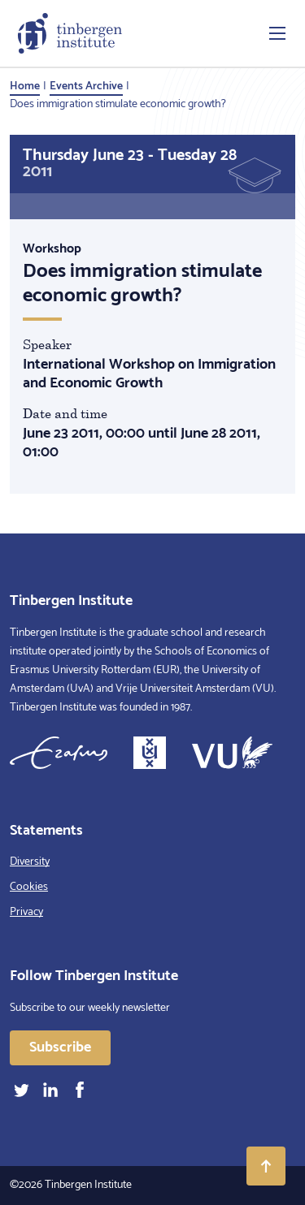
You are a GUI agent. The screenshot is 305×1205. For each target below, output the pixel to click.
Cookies (29, 887)
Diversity (30, 862)
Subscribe (60, 1047)
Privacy (26, 912)
